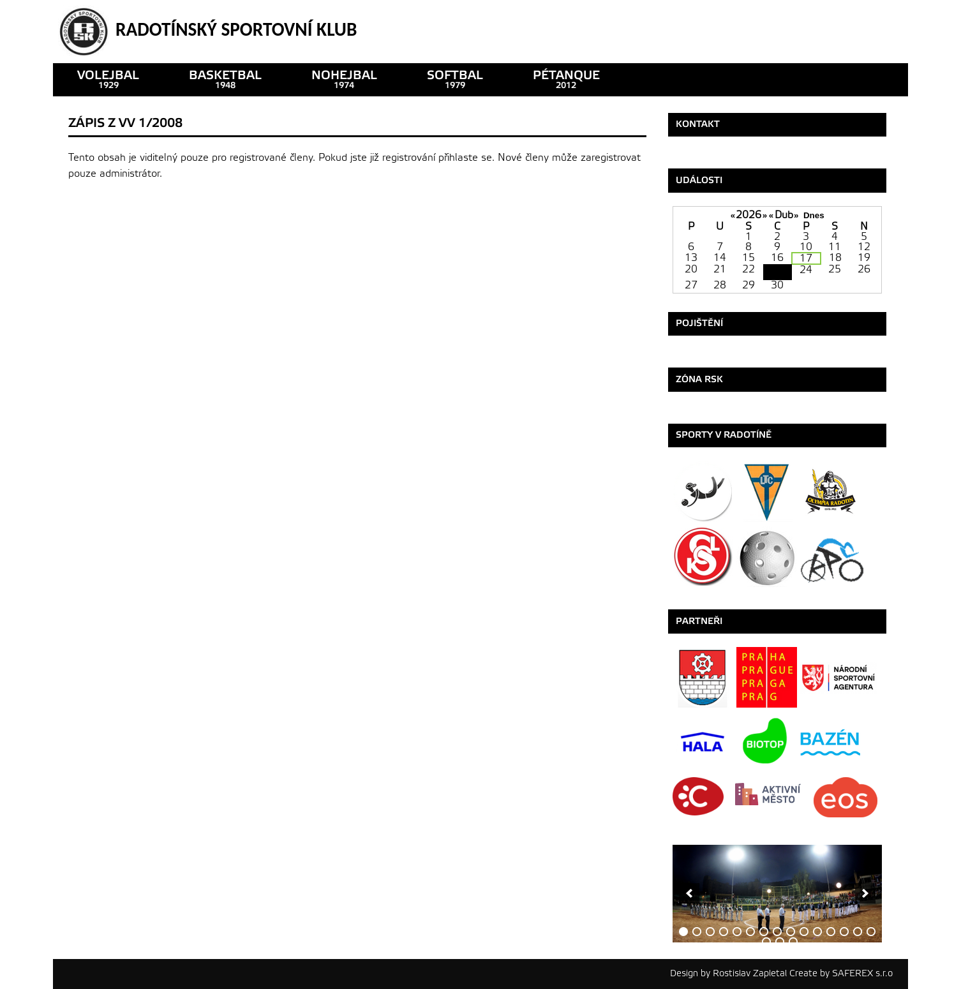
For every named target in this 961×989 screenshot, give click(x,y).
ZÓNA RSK (699, 379)
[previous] (689, 893)
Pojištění (699, 323)
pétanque (566, 79)
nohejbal (344, 79)
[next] (865, 893)
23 (777, 272)
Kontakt (698, 124)
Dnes (813, 215)
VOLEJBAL (108, 79)
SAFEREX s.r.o (862, 973)
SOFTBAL (455, 79)
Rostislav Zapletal (750, 973)
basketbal (225, 79)
